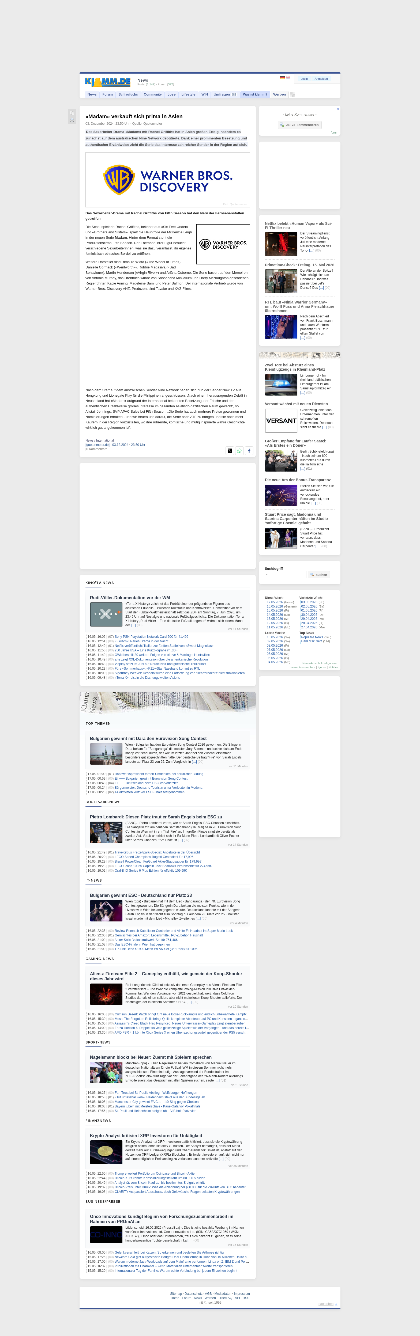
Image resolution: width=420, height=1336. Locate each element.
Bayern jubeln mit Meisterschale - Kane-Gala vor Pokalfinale (157, 1106)
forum (334, 132)
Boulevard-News (103, 802)
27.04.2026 (309, 627)
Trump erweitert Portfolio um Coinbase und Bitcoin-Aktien (155, 1173)
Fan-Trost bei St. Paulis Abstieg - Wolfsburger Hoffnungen (156, 1093)
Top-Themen (98, 723)
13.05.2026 (275, 619)
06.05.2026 (275, 654)
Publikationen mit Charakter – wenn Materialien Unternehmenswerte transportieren (173, 1266)
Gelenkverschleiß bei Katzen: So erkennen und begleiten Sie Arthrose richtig (169, 1252)
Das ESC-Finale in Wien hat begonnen (142, 944)
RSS (246, 1298)
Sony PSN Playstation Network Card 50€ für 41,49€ (151, 637)
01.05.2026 (309, 610)
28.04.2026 (309, 623)
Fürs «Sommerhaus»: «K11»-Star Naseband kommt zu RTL (157, 668)
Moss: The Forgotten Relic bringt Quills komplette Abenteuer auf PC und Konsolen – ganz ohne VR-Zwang (191, 1019)
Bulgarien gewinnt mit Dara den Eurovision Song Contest (148, 738)
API (237, 1298)
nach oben (325, 1304)
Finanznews (98, 1120)
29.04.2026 (309, 619)
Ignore (322, 667)
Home (175, 1298)
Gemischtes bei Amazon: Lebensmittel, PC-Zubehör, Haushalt (159, 935)
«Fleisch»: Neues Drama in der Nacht (141, 641)
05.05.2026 (275, 658)
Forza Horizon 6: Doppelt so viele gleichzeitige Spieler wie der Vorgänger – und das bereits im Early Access (191, 1028)
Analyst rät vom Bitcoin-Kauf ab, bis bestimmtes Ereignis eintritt (160, 1183)
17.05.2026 (275, 602)
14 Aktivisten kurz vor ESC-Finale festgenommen (150, 792)
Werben (279, 94)
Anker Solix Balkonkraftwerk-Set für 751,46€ (146, 940)
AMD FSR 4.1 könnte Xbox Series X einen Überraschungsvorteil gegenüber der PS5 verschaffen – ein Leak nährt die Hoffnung (205, 1032)
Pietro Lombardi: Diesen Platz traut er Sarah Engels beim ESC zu (156, 817)
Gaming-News (99, 959)
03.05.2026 (309, 602)
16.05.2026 (275, 606)
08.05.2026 (275, 645)
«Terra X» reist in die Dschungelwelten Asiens (147, 678)
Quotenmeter (152, 124)
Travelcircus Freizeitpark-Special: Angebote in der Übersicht (157, 852)
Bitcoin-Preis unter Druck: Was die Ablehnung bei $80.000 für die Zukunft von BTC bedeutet (180, 1187)
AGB (208, 1294)
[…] (133, 625)
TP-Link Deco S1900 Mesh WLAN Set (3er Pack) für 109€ (156, 949)
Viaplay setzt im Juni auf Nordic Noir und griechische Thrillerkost (160, 664)
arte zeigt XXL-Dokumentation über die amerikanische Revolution (161, 659)
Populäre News (312, 637)
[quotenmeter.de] (97, 445)
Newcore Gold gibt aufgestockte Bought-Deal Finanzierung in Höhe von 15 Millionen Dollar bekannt (185, 1257)
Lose (172, 94)
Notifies (333, 667)
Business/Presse (103, 1201)
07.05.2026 (275, 650)
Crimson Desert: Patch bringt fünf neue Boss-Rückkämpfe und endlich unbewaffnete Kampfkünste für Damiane (194, 1014)
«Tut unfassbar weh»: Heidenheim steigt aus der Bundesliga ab (160, 1097)
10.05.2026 (275, 637)
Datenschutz (193, 1294)
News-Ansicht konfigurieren (320, 663)
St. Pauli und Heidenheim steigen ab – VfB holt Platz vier (155, 1111)
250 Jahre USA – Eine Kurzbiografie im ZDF (146, 650)
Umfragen (225, 94)
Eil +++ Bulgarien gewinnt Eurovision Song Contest (151, 778)
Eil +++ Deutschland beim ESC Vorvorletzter (146, 783)
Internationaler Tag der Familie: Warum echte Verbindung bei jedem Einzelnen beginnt (176, 1271)
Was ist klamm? (255, 94)
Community (153, 94)
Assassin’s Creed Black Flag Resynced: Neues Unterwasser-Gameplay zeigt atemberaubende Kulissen (188, 1023)
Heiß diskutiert (311, 641)
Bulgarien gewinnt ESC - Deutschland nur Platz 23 (141, 895)
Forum (108, 94)
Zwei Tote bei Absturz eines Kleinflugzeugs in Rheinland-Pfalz (295, 367)
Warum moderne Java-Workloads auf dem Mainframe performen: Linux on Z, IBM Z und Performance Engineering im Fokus (203, 1261)
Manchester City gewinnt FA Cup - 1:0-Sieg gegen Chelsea (157, 1102)
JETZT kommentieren (299, 125)
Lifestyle (189, 94)
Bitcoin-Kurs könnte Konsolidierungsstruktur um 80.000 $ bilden (160, 1178)
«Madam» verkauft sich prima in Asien (134, 116)
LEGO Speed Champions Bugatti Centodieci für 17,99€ (154, 857)
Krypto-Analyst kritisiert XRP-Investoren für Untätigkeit (146, 1135)
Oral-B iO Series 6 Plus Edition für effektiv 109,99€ (151, 870)
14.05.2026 (275, 615)
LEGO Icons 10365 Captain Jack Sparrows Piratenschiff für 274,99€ (163, 866)
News (92, 94)
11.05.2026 (275, 627)
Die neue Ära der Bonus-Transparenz (298, 480)
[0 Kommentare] (96, 449)
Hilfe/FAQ (225, 1298)
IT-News (93, 880)
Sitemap (176, 1294)
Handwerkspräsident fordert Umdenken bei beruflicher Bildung (159, 774)
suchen (318, 574)
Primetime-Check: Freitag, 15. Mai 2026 (299, 265)
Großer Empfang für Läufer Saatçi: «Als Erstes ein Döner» (295, 443)
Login (304, 78)
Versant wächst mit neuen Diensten (296, 404)
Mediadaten (223, 1294)
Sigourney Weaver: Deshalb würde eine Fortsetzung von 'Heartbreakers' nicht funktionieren (180, 673)
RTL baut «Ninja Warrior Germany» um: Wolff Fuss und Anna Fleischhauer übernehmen (299, 306)
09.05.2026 (275, 641)
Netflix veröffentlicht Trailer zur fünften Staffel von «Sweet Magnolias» (164, 646)
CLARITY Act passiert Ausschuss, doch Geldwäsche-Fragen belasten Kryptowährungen (177, 1192)
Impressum (242, 1294)
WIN (204, 94)
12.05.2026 (275, 623)
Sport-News (98, 1042)
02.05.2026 (309, 606)
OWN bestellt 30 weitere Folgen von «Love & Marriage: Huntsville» (162, 655)
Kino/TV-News (99, 582)
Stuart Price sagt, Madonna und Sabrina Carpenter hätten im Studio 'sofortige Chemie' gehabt (296, 518)
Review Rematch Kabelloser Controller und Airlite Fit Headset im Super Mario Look (174, 931)
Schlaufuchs (128, 94)
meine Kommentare (302, 667)
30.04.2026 (309, 615)
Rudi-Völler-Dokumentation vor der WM (130, 597)
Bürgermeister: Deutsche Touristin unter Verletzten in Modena (158, 788)
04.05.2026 (275, 662)
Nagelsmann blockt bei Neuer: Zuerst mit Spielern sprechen (151, 1057)
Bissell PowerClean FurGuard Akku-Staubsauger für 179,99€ (158, 861)
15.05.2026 (275, 610)
